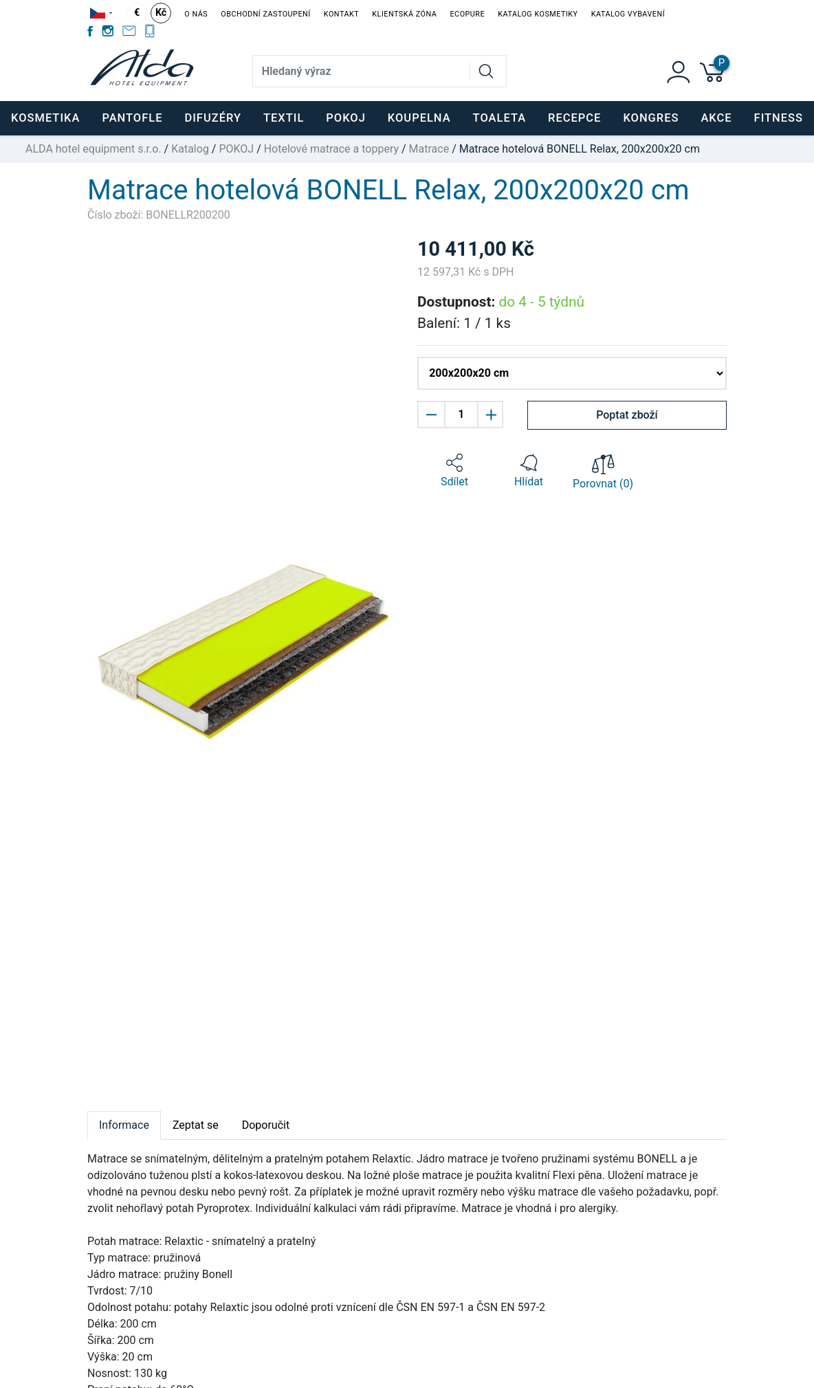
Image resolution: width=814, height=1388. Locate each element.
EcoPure (467, 14)
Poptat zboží (627, 414)
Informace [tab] (124, 1125)
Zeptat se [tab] (196, 1125)
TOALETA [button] (499, 117)
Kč (160, 13)
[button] (454, 471)
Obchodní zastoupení (265, 14)
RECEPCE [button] (574, 117)
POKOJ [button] (346, 117)
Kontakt (341, 14)
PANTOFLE (132, 117)
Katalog (190, 148)
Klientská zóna (404, 14)
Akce (716, 117)
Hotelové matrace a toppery (331, 148)
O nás (196, 14)
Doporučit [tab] (265, 1125)
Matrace (429, 148)
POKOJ (236, 148)
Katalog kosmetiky (538, 14)
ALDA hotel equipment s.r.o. (93, 148)
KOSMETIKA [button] (45, 117)
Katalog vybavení (628, 14)
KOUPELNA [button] (419, 117)
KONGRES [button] (651, 117)
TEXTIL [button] (283, 117)
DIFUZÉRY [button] (212, 117)
